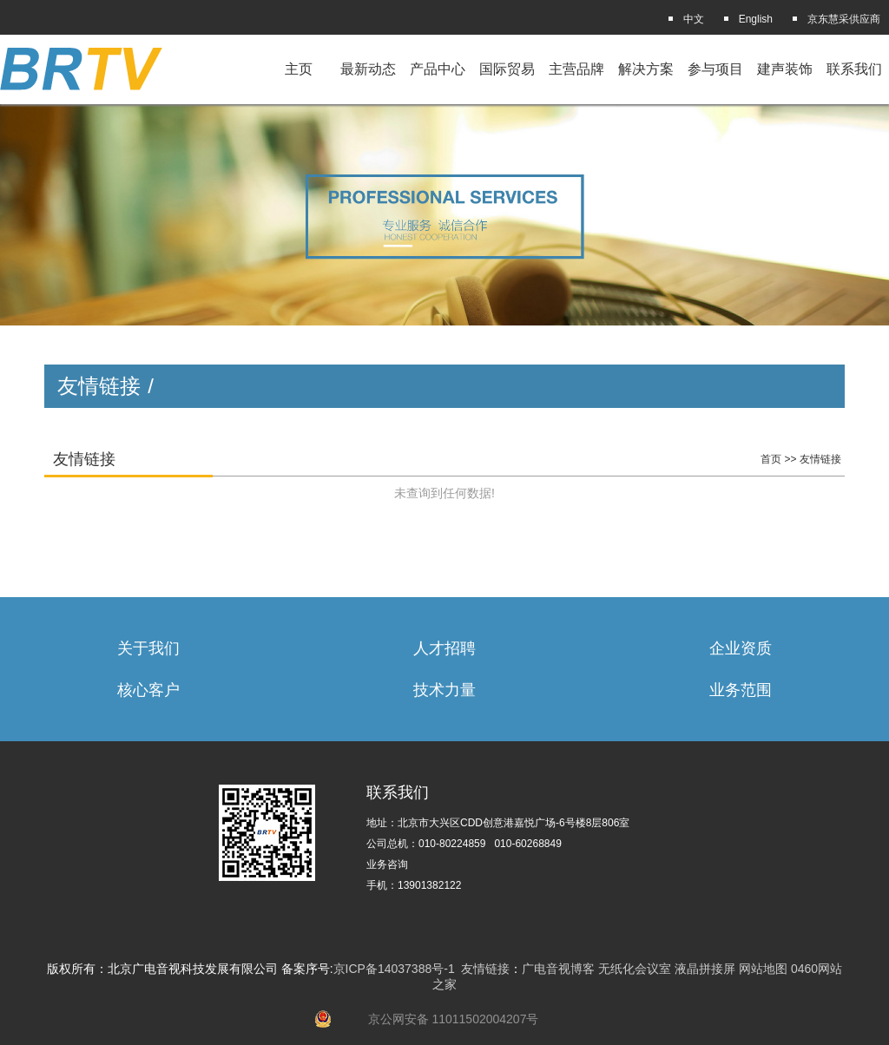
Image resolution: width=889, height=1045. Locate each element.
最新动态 (368, 69)
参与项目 (715, 69)
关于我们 (148, 648)
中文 (693, 19)
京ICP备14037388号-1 (394, 969)
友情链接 (820, 459)
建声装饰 (785, 69)
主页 (299, 69)
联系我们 (854, 69)
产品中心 (437, 69)
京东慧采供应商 (843, 19)
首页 (771, 459)
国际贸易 (507, 69)
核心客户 (148, 690)
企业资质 (740, 648)
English (756, 19)
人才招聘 (444, 648)
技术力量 (444, 690)
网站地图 (763, 969)
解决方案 (646, 69)
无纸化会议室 (634, 969)
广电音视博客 (558, 969)
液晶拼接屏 (705, 969)
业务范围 (740, 690)
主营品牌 (576, 69)
